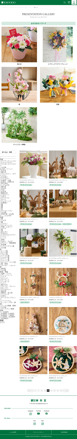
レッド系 (4, 251)
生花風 (3, 244)
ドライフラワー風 (7, 246)
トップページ (5, 7)
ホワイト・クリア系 (8, 262)
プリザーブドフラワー (8, 165)
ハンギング (5, 281)
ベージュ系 (5, 260)
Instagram (30, 411)
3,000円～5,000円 (7, 314)
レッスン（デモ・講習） (8, 303)
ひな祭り (4, 177)
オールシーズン (7, 211)
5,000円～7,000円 (7, 315)
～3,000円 (5, 312)
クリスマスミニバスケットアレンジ (29, 297)
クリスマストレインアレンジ (57, 219)
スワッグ (4, 278)
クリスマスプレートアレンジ (57, 336)
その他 (3, 167)
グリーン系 (5, 259)
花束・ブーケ (6, 273)
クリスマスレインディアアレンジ (29, 219)
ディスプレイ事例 (7, 309)
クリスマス (5, 198)
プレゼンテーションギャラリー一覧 (19, 7)
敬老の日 (4, 193)
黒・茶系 (4, 264)
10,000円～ (5, 318)
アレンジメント (7, 275)
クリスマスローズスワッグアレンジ (58, 258)
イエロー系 (5, 257)
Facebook (46, 411)
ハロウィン (5, 195)
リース (3, 277)
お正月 (3, 170)
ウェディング (6, 201)
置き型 (3, 291)
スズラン (4, 223)
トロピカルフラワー (8, 235)
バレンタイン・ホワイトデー (8, 174)
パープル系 (5, 256)
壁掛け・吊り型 (7, 293)
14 (61, 390)
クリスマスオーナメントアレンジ (29, 376)
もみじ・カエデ (7, 241)
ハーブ (3, 238)
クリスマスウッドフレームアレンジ (29, 258)
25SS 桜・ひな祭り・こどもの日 (7, 214)
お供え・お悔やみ (7, 182)
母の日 (3, 186)
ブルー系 (4, 254)
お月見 (3, 191)
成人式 (3, 172)
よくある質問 (13, 432)
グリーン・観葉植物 (8, 243)
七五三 (3, 196)
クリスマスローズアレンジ (27, 180)
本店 (34, 421)
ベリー (3, 236)
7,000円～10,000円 (8, 317)
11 (51, 390)
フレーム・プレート (8, 286)
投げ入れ (4, 285)
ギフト (3, 199)
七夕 (3, 190)
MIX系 (3, 268)
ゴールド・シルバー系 (8, 266)
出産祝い (4, 203)
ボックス (4, 288)
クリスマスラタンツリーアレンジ (58, 180)
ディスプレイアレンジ (8, 298)
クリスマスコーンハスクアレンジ (29, 336)
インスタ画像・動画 (8, 305)
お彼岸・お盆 (6, 180)
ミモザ (3, 220)
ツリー (3, 283)
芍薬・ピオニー (7, 227)
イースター (5, 178)
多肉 (3, 240)
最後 (67, 390)
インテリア (5, 294)
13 (57, 390)
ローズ (3, 228)
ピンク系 (4, 252)
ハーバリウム (6, 301)
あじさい (4, 232)
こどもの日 (5, 185)
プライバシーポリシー (38, 432)
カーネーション (7, 225)
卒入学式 (4, 183)
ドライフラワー (7, 162)
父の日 (3, 188)
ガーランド (5, 280)
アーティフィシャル (8, 161)
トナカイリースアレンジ (55, 297)
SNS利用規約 (64, 432)
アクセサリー (6, 289)
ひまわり (4, 233)
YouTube (38, 411)
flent (42, 421)
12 (54, 390)
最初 (29, 390)
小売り (3, 296)
